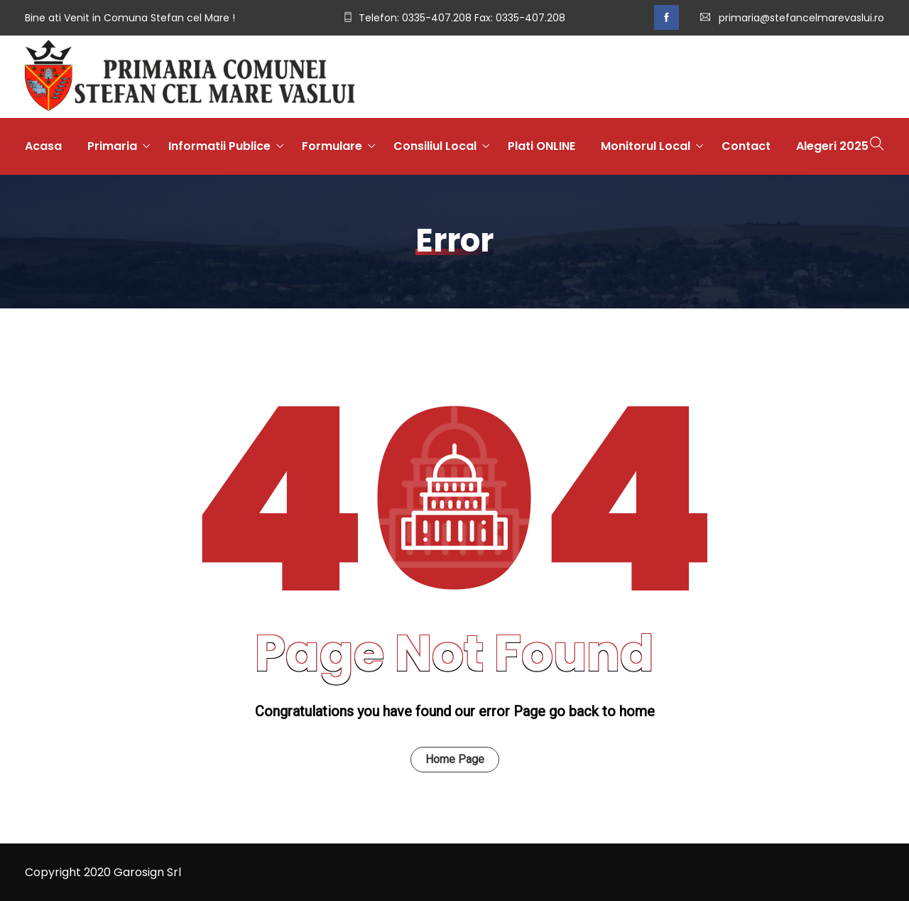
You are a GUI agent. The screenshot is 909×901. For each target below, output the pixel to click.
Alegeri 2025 (832, 146)
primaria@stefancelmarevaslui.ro (801, 18)
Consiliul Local (435, 146)
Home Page (454, 759)
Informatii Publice (219, 146)
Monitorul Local (645, 146)
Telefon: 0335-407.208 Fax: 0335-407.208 (462, 18)
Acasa (43, 146)
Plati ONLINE (541, 146)
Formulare (332, 146)
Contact (746, 146)
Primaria (112, 146)
